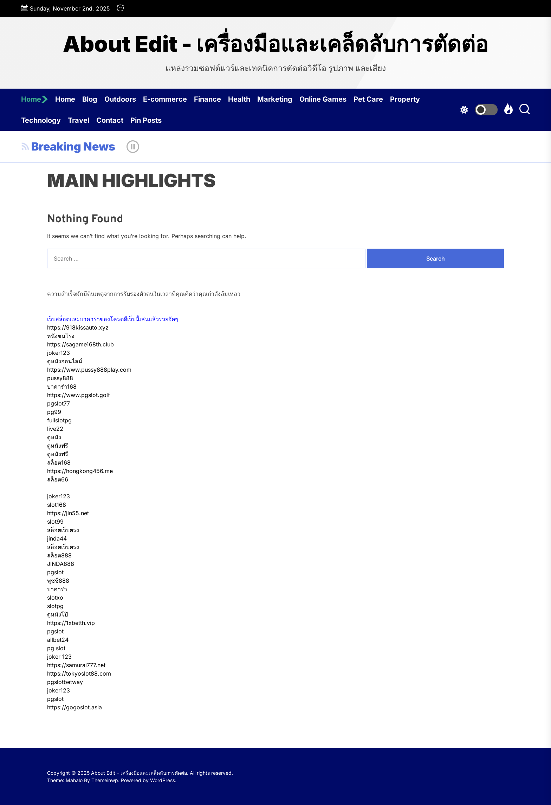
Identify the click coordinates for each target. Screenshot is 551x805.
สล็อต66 (57, 479)
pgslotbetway (65, 681)
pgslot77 (58, 403)
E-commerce (165, 99)
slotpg (55, 605)
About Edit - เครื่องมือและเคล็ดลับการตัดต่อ (275, 44)
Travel (78, 120)
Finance (207, 99)
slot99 (55, 521)
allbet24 (58, 639)
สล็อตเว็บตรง (63, 530)
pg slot (56, 648)
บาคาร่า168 (62, 386)
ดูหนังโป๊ (57, 614)
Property (405, 99)
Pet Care (368, 99)
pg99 (54, 411)
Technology (41, 120)
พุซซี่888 (58, 580)
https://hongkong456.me (80, 470)
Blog (89, 99)
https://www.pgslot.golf (78, 394)
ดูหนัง (54, 437)
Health (239, 99)
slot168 (56, 504)
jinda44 (57, 538)
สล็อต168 (59, 462)
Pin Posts (146, 120)
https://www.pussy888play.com (89, 369)
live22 (55, 428)
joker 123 (59, 656)
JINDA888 (60, 563)
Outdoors (120, 99)
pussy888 (60, 378)
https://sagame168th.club (80, 344)
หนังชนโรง (60, 335)
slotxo (55, 597)
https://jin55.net (68, 513)
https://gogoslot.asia (74, 707)
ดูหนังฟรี (57, 445)
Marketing (274, 99)
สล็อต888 (59, 555)
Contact (109, 120)
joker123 (58, 352)
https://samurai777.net (76, 665)
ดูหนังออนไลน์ (64, 361)
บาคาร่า (57, 589)
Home (34, 99)
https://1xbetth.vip (71, 622)
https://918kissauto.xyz (78, 327)
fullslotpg (59, 420)
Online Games (322, 99)
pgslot (55, 572)
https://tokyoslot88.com (79, 673)
